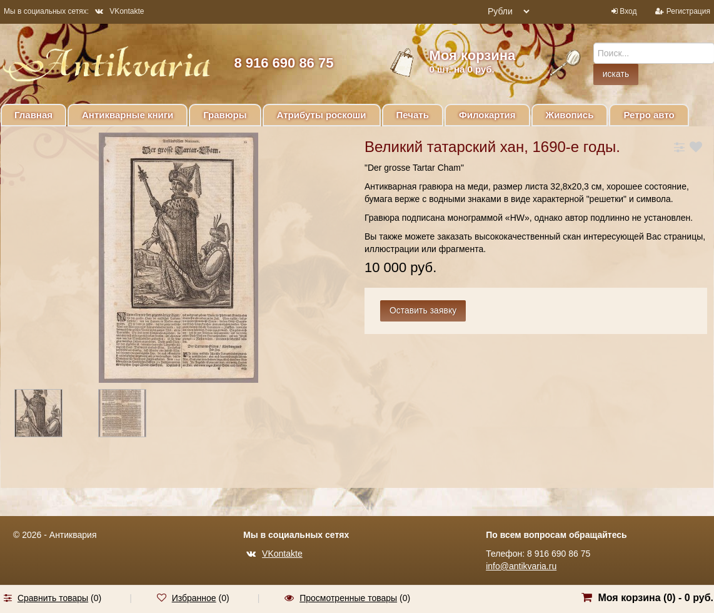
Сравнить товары (53, 598)
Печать (412, 114)
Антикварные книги (127, 114)
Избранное (194, 598)
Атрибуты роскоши (321, 114)
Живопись (570, 114)
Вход (628, 11)
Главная (33, 114)
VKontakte (119, 11)
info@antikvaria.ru (521, 566)
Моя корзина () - (655, 597)
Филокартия (487, 114)
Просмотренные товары (348, 598)
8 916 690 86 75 (283, 63)
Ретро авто (648, 114)
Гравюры (224, 114)
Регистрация (688, 11)
